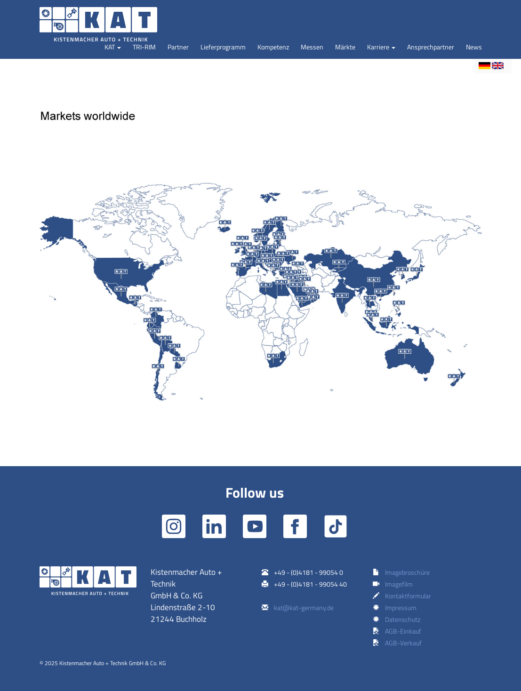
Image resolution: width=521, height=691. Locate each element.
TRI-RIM (144, 47)
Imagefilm (399, 584)
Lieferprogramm (223, 47)
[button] (112, 47)
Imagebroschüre (407, 572)
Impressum (401, 607)
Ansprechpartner (430, 47)
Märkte (345, 47)
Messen (312, 47)
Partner (178, 47)
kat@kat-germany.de (304, 607)
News (474, 47)
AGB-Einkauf (403, 631)
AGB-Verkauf (403, 643)
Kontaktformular (408, 596)
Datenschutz (402, 619)
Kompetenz (273, 47)
